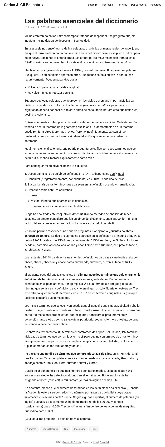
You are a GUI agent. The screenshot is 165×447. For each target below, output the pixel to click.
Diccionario (79, 429)
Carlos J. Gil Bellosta (22, 5)
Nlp (66, 429)
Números (31, 429)
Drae (94, 429)
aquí (112, 173)
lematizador (126, 184)
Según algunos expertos (88, 397)
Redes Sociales (50, 429)
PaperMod (104, 442)
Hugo (95, 442)
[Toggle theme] (43, 5)
